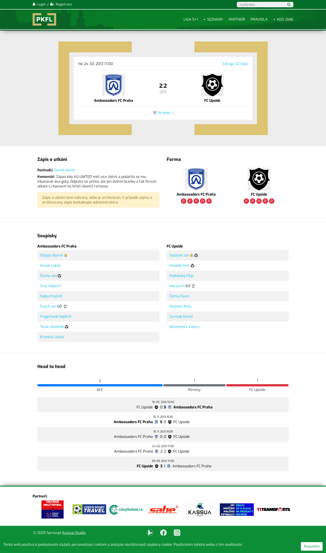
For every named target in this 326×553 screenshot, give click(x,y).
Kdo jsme (285, 19)
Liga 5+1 (191, 19)
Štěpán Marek (51, 255)
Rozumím (312, 546)
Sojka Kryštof (51, 296)
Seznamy (215, 19)
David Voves (64, 170)
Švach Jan (48, 306)
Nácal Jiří (177, 286)
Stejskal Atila (180, 306)
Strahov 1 (165, 112)
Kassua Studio (74, 532)
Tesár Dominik (52, 326)
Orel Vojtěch (50, 286)
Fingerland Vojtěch (55, 316)
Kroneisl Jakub (52, 337)
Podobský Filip (181, 275)
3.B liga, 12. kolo (235, 63)
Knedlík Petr (179, 265)
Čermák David (181, 316)
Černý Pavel (179, 296)
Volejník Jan (179, 255)
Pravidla (259, 19)
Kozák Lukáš (50, 265)
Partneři (237, 19)
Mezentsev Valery (184, 326)
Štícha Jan (48, 275)
